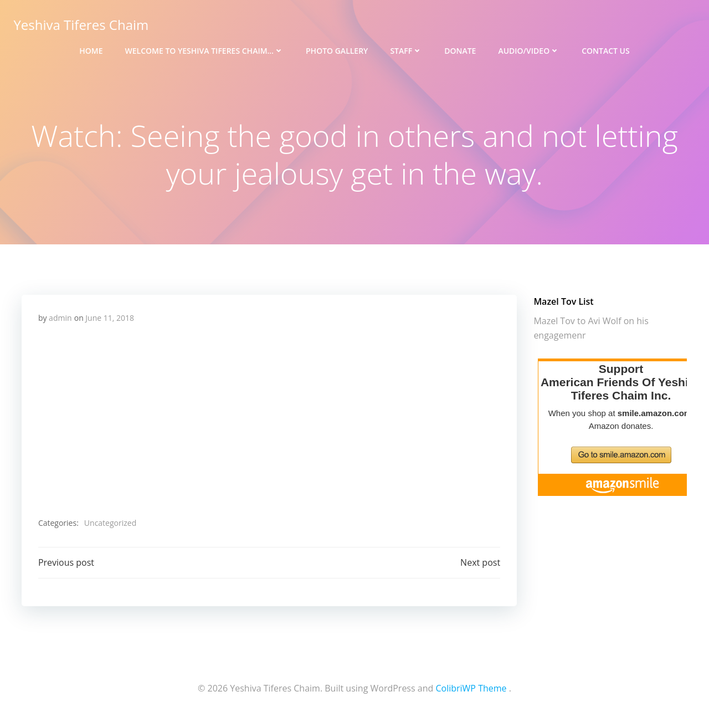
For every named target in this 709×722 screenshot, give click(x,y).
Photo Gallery (337, 50)
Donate (460, 50)
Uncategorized (110, 523)
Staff (406, 50)
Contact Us (606, 50)
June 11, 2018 (109, 318)
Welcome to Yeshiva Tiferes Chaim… (204, 50)
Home (90, 50)
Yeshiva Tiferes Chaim (80, 25)
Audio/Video (528, 50)
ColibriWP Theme (470, 689)
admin (60, 318)
